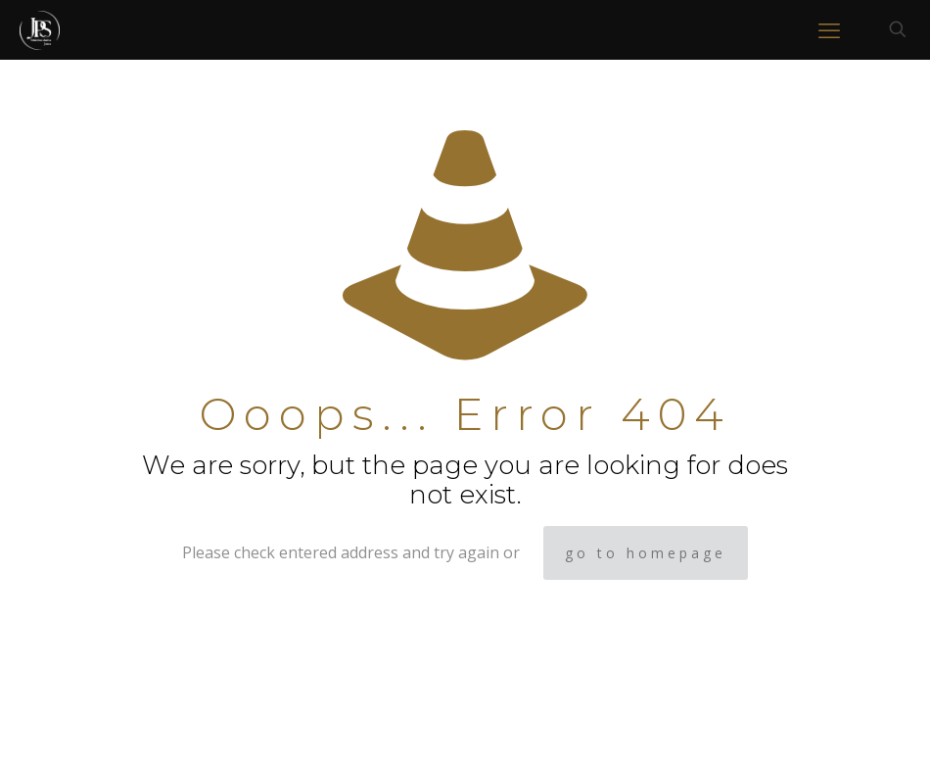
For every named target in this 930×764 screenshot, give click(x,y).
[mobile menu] (829, 29)
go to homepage (645, 553)
